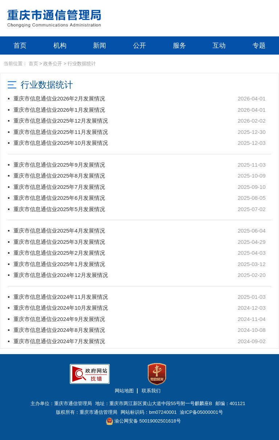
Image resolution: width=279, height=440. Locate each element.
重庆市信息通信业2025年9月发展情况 (59, 165)
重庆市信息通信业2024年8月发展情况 (59, 330)
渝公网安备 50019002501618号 (143, 421)
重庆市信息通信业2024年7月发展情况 (59, 341)
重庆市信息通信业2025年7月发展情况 (59, 187)
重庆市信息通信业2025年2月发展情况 (59, 253)
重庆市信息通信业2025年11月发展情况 (60, 132)
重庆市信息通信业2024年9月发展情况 (59, 319)
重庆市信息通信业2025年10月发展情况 (60, 143)
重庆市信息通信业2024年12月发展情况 (60, 275)
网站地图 (124, 390)
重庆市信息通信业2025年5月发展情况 (59, 209)
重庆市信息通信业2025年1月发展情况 (59, 264)
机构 (59, 45)
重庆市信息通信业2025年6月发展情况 (59, 198)
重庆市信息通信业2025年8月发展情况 (59, 176)
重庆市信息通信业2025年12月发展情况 (60, 121)
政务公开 (52, 63)
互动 (219, 45)
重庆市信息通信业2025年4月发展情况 (59, 230)
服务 (179, 45)
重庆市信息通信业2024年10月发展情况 (60, 308)
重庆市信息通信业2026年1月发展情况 (59, 110)
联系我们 (151, 390)
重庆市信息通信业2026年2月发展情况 (59, 98)
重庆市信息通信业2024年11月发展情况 (60, 297)
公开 (139, 45)
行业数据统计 (82, 63)
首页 (20, 45)
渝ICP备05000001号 (201, 412)
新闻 (99, 45)
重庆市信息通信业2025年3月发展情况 (59, 242)
